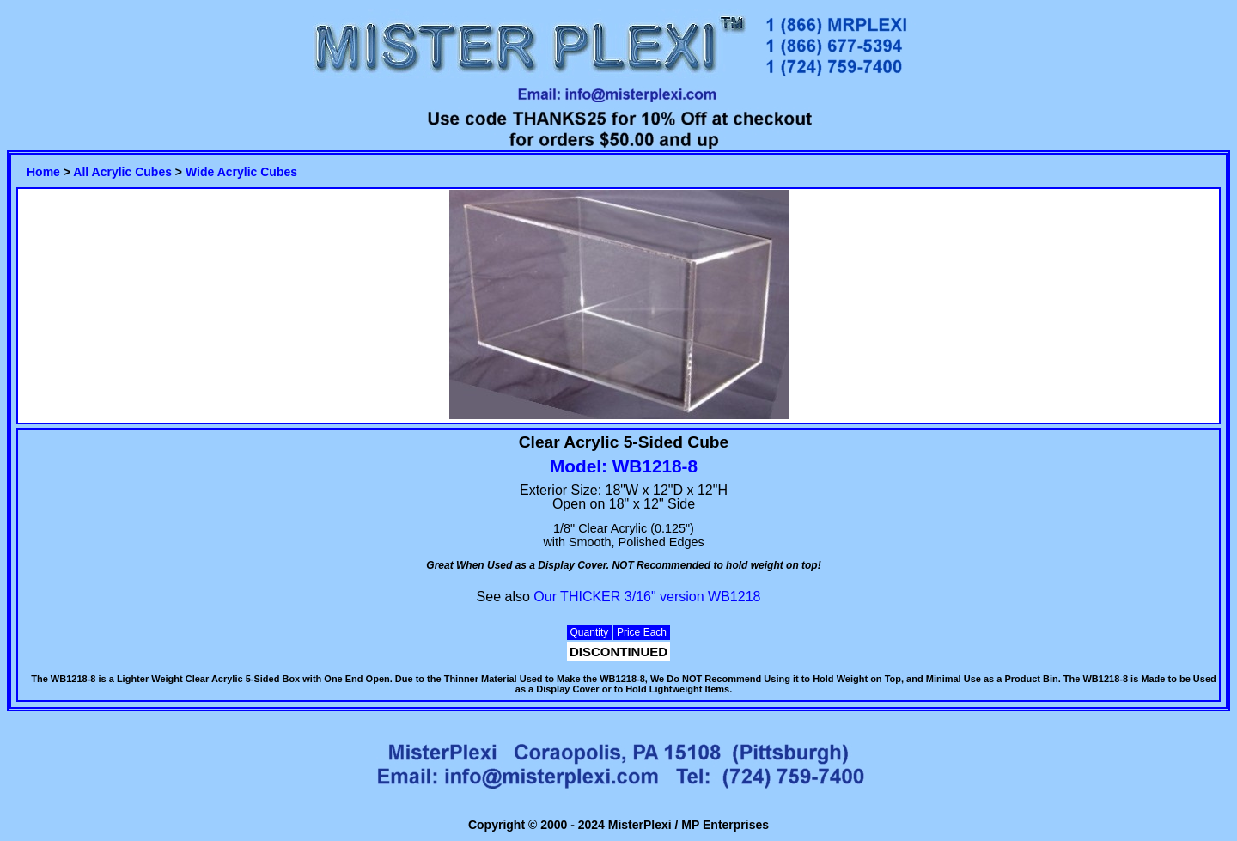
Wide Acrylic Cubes (241, 172)
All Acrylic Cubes (122, 172)
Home (43, 172)
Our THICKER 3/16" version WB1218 (646, 596)
